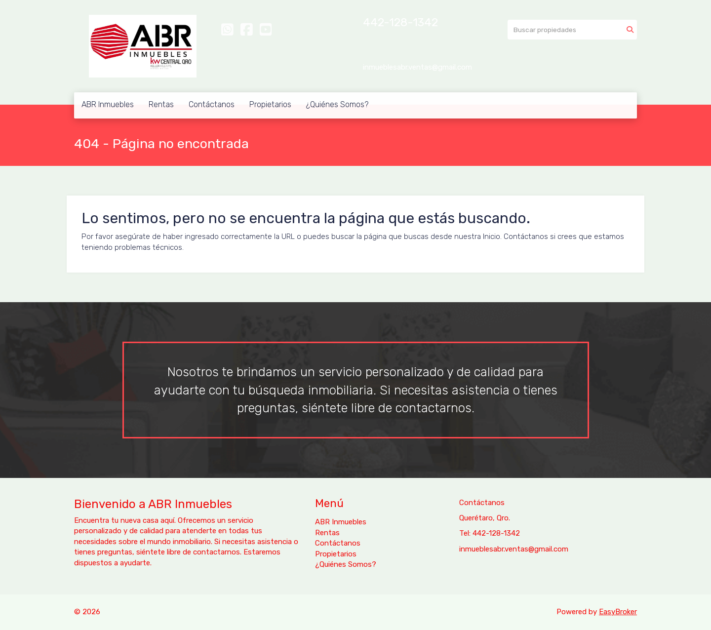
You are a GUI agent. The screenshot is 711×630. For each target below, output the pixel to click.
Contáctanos (212, 104)
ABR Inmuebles (107, 104)
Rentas (161, 104)
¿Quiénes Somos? (337, 104)
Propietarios (270, 104)
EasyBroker (618, 611)
